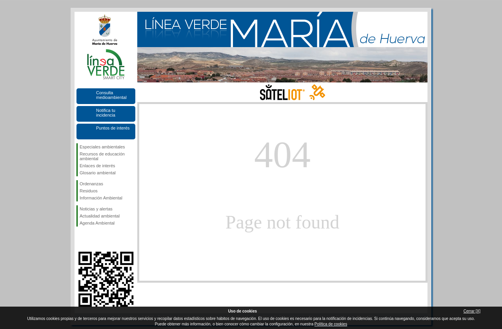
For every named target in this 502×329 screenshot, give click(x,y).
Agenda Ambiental (97, 223)
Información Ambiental (101, 198)
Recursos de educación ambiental (102, 156)
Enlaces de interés (97, 165)
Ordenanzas (91, 183)
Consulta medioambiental (111, 95)
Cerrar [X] (472, 311)
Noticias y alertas (96, 209)
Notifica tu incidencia (105, 112)
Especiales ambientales (102, 146)
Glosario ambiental (98, 172)
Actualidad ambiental (100, 216)
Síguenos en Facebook (81, 239)
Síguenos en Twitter (94, 239)
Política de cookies (331, 324)
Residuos (89, 190)
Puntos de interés (113, 128)
